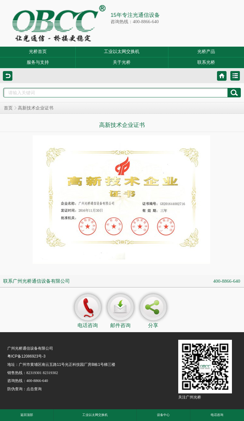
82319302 (50, 373)
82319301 (34, 373)
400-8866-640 (226, 281)
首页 (8, 107)
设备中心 (163, 415)
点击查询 (34, 389)
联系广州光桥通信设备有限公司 (36, 281)
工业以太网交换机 (121, 51)
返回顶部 (26, 415)
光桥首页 (38, 51)
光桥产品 (206, 51)
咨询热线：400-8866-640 (135, 21)
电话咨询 (217, 415)
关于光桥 (122, 62)
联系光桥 (206, 62)
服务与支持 (38, 62)
